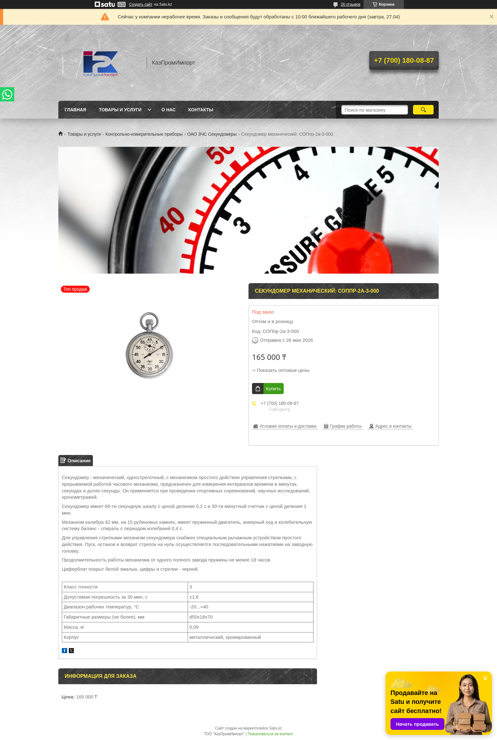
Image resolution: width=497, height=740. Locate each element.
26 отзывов (350, 4)
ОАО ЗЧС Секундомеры (212, 134)
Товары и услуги (120, 109)
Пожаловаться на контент (270, 734)
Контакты (200, 109)
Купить (273, 388)
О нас (168, 109)
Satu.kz (275, 728)
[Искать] (423, 109)
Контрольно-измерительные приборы (144, 134)
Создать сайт (140, 4)
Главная (75, 109)
